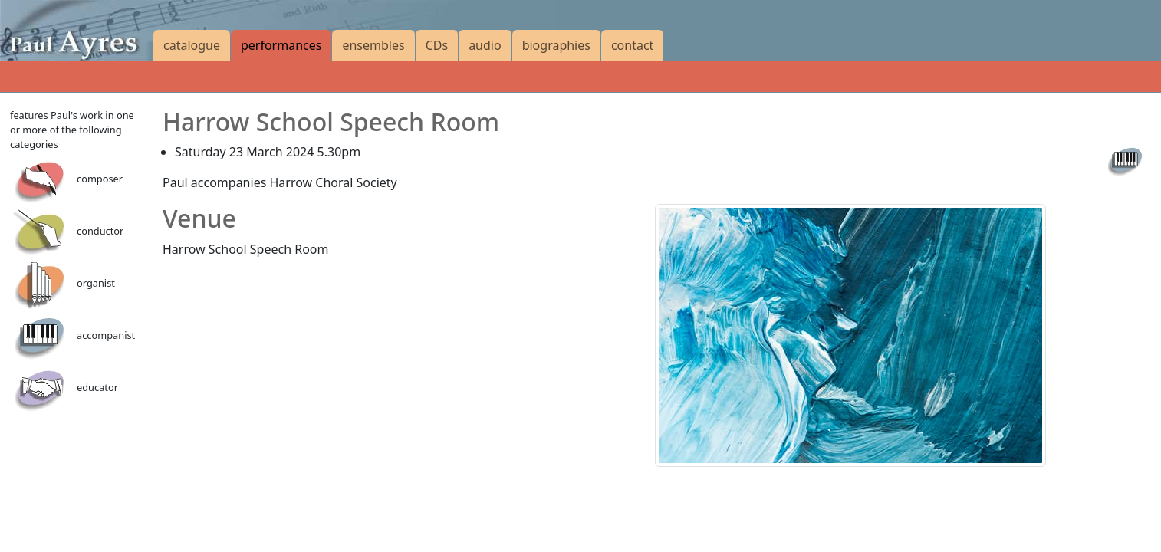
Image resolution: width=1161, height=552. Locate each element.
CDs (437, 45)
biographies (556, 45)
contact (632, 45)
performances (281, 45)
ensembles (373, 45)
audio (485, 45)
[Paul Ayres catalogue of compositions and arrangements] (76, 30)
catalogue (191, 45)
